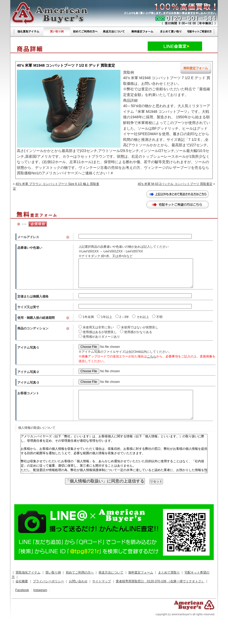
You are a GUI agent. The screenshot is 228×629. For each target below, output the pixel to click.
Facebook (22, 590)
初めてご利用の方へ (80, 572)
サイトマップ (101, 581)
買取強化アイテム (28, 572)
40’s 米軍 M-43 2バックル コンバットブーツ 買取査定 (175, 184)
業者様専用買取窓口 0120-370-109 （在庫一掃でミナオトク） (160, 581)
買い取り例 (53, 572)
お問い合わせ (78, 581)
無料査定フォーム (140, 572)
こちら (151, 356)
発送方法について (110, 572)
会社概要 (22, 581)
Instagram (40, 590)
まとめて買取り (169, 572)
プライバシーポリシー (48, 581)
